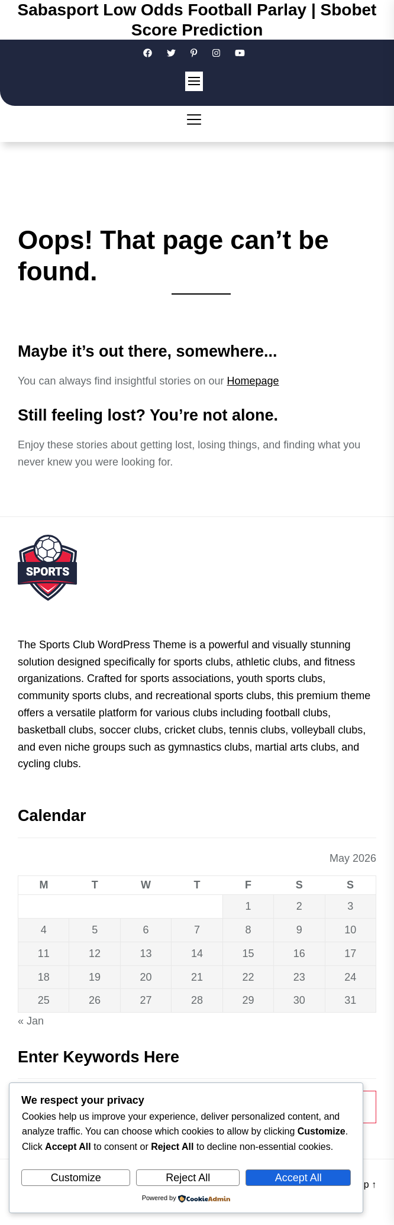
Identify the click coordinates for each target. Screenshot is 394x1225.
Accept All (298, 1178)
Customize (76, 1178)
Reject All (188, 1178)
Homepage (253, 381)
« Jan (31, 1021)
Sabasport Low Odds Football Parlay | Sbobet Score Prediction (197, 20)
